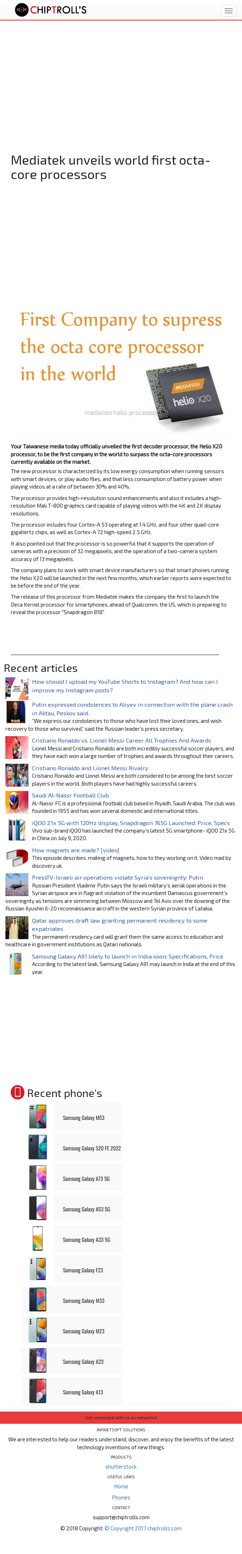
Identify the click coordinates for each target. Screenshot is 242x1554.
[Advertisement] (121, 95)
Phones (121, 1497)
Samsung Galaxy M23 (83, 1331)
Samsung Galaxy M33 (83, 1300)
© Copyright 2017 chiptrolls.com (143, 1528)
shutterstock (121, 1466)
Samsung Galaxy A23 (83, 1361)
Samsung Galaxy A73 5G (86, 1178)
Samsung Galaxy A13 (83, 1392)
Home (121, 1486)
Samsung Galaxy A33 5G (86, 1239)
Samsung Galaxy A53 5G (86, 1209)
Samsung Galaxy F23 (83, 1270)
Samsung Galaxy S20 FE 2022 (92, 1148)
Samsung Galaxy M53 (83, 1117)
